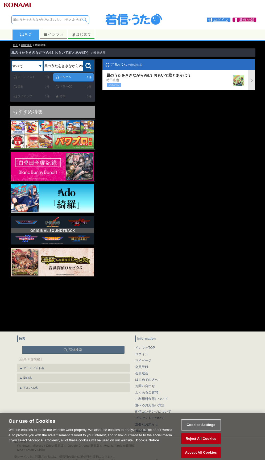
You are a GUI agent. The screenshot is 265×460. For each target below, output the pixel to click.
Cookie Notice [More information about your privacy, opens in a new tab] (147, 444)
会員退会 (141, 373)
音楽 (26, 34)
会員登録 (141, 367)
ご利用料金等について (151, 399)
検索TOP (26, 45)
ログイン (141, 354)
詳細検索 (75, 350)
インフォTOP (145, 348)
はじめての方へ (146, 380)
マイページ (143, 360)
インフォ (53, 34)
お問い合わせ (145, 386)
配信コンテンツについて (153, 411)
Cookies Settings (201, 428)
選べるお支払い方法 (150, 405)
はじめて (81, 34)
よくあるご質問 (146, 392)
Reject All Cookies (201, 442)
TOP (15, 45)
